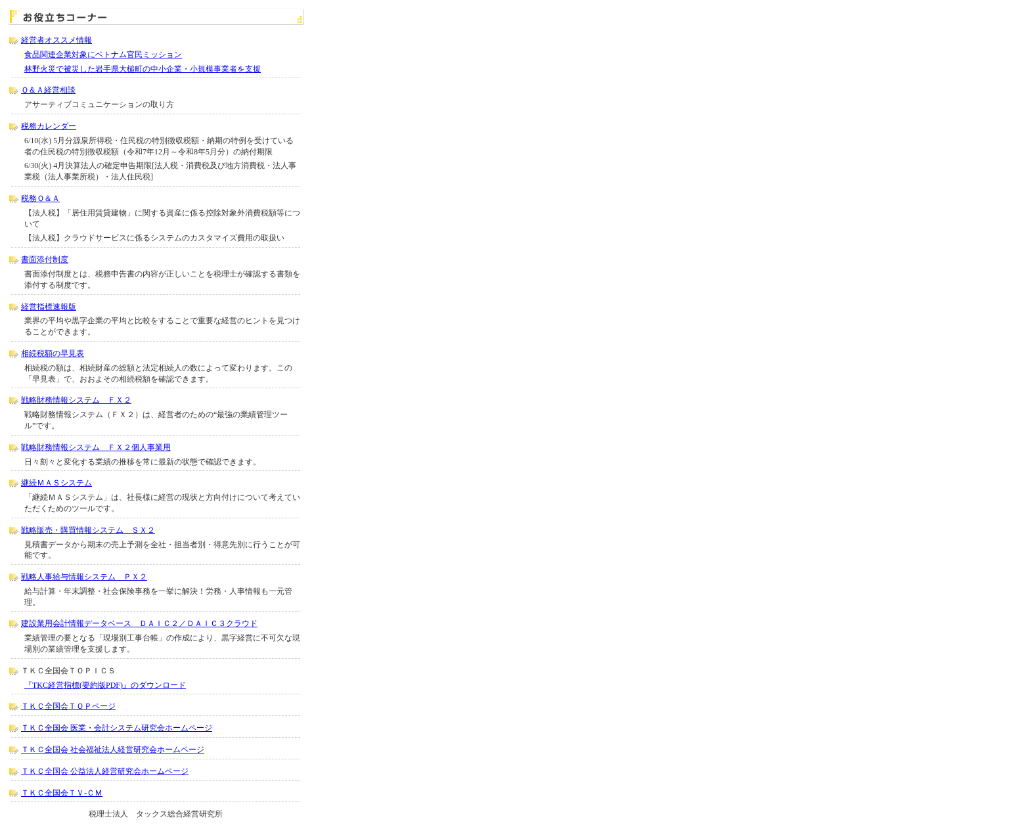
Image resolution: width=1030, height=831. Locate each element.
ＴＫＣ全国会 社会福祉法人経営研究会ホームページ (112, 749)
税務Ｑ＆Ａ (40, 198)
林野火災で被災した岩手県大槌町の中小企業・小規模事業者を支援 (142, 69)
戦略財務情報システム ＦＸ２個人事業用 (96, 447)
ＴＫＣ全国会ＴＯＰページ (68, 706)
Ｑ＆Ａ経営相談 (48, 90)
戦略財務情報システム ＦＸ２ (76, 400)
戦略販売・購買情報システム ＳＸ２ (88, 530)
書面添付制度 (44, 259)
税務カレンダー (48, 126)
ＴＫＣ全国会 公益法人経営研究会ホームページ (105, 771)
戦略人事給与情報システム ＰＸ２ (84, 576)
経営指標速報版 (48, 306)
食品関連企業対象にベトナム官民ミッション (103, 54)
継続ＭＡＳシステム (56, 482)
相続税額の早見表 (52, 353)
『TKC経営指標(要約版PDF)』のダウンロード (105, 685)
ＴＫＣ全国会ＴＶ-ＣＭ (61, 792)
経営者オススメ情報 (56, 40)
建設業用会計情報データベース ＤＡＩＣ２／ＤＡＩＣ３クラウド (139, 623)
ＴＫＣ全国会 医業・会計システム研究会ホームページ (116, 727)
